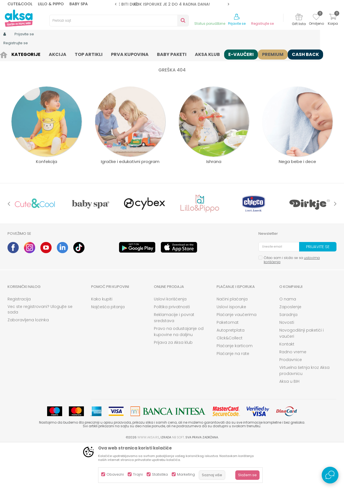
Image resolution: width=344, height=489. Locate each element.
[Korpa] (332, 20)
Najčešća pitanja (108, 350)
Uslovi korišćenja (170, 342)
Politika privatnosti (172, 350)
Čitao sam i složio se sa (292, 303)
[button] (119, 20)
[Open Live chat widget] (330, 475)
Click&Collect (230, 381)
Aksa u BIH (289, 424)
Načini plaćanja (232, 342)
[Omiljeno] (316, 18)
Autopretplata (230, 373)
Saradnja (288, 357)
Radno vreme (292, 395)
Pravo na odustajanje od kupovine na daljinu (179, 375)
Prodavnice (290, 403)
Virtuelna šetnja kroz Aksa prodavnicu (304, 413)
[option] (172, 4)
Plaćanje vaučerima (236, 357)
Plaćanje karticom (235, 389)
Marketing (186, 474)
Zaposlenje (290, 350)
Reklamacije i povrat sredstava (174, 361)
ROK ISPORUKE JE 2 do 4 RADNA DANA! (172, 4)
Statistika (160, 474)
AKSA (12, 53)
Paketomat (228, 365)
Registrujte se (262, 23)
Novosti (286, 365)
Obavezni (115, 474)
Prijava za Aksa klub (173, 385)
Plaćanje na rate (233, 396)
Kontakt (286, 387)
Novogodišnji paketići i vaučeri (301, 376)
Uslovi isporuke (231, 350)
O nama (287, 342)
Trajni (138, 474)
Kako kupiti (101, 342)
